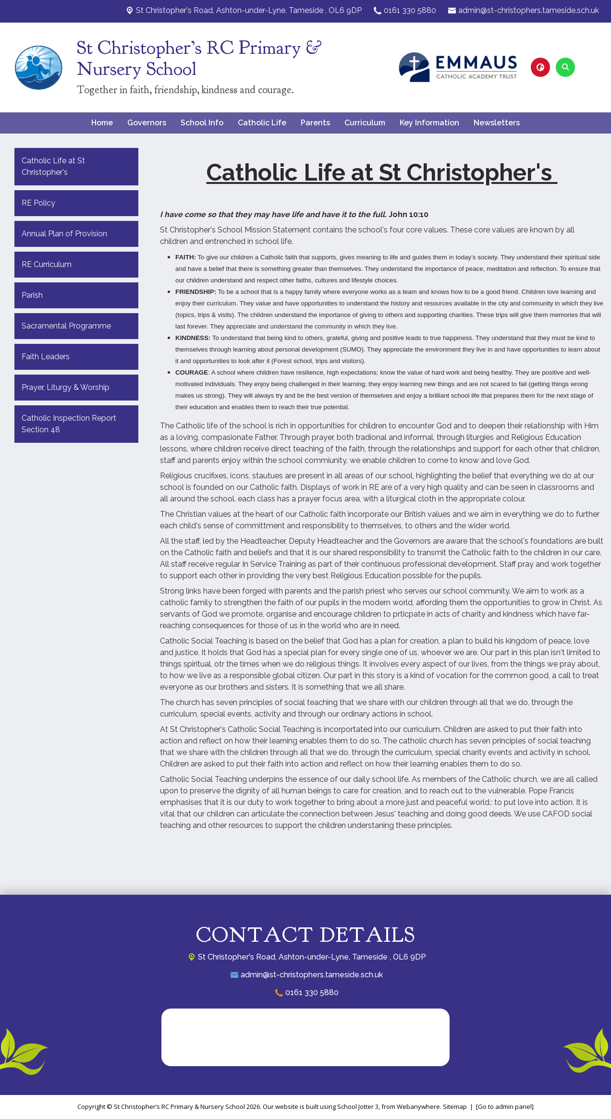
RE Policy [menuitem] (38, 202)
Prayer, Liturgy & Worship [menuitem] (66, 387)
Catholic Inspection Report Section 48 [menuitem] (69, 424)
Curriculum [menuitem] (364, 122)
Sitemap (455, 1106)
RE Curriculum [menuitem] (47, 264)
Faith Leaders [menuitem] (46, 356)
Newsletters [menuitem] (497, 122)
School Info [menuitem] (202, 122)
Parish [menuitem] (32, 295)
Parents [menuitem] (315, 122)
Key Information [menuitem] (429, 122)
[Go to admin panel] (505, 1106)
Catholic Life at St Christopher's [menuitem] (53, 166)
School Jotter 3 (358, 1106)
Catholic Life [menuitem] (262, 122)
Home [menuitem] (102, 122)
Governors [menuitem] (146, 122)
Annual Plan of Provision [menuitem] (64, 233)
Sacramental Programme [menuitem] (66, 325)
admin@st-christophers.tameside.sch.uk (528, 10)
